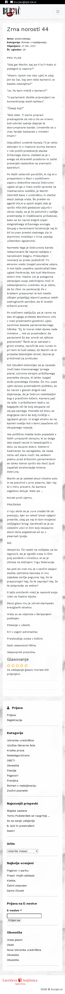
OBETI (11, 760)
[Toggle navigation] (58, 12)
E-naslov (14, 910)
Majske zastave (17, 810)
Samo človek (15, 890)
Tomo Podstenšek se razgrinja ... (28, 815)
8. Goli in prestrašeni (20, 825)
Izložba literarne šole (21, 745)
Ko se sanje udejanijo (21, 820)
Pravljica (12, 780)
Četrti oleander (17, 885)
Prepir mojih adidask (20, 875)
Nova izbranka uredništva (24, 950)
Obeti (10, 945)
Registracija (14, 720)
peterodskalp (23, 38)
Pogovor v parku (18, 870)
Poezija (11, 770)
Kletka (11, 880)
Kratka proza (15, 750)
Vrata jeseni (14, 939)
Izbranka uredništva (20, 740)
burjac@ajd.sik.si (23, 2)
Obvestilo (13, 955)
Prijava (11, 715)
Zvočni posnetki (17, 790)
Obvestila (13, 765)
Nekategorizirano (18, 755)
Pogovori (12, 775)
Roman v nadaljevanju (34, 42)
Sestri (11, 830)
